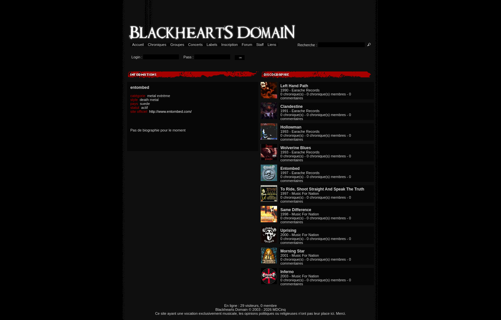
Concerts (195, 45)
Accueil (138, 45)
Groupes (177, 45)
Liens (272, 45)
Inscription (229, 45)
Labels (212, 45)
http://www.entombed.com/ (170, 111)
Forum (247, 45)
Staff (260, 45)
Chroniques (157, 45)
